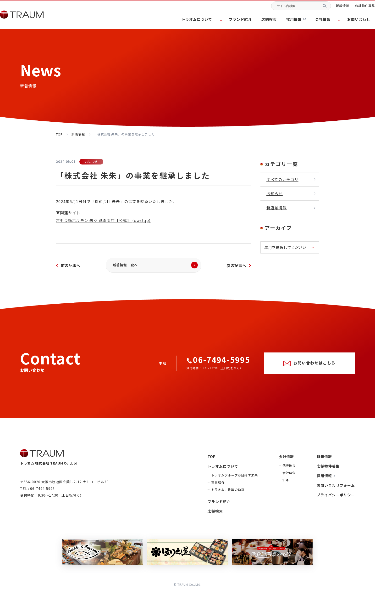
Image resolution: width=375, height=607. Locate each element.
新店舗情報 (276, 207)
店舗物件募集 (358, 8)
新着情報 (335, 8)
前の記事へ (71, 266)
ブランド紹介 (249, 20)
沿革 (285, 482)
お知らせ (274, 193)
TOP (212, 458)
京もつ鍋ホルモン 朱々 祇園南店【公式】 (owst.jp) (103, 220)
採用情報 (301, 20)
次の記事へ (235, 266)
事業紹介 (218, 484)
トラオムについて (223, 468)
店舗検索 (276, 20)
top (59, 134)
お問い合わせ (355, 20)
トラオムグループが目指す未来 (234, 477)
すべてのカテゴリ (282, 179)
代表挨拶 (289, 468)
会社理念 (289, 475)
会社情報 (286, 458)
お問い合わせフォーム (336, 487)
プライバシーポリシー (336, 497)
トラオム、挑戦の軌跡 (228, 492)
